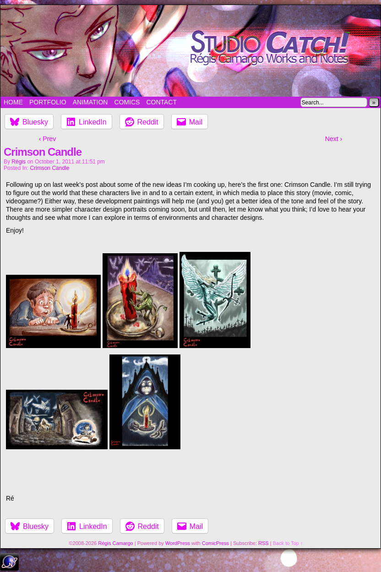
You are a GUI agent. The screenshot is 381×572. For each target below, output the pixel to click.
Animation (90, 102)
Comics (127, 102)
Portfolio (47, 102)
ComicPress (215, 543)
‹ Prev (47, 138)
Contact (161, 102)
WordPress (177, 543)
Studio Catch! (190, 51)
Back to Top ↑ (288, 543)
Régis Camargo (115, 543)
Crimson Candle (49, 168)
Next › (333, 138)
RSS (263, 543)
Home (13, 102)
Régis (18, 161)
